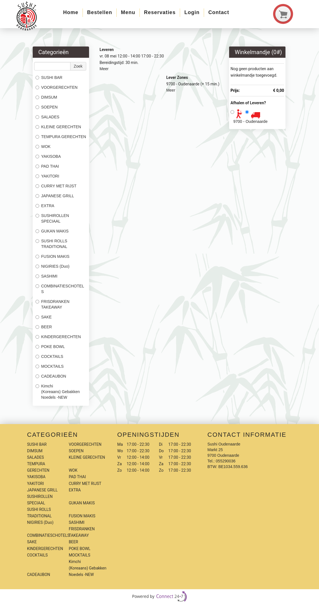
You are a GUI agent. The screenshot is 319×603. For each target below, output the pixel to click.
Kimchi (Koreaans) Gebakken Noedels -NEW (58, 392)
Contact (218, 12)
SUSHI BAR (49, 77)
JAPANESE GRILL (55, 196)
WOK (43, 146)
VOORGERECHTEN (56, 87)
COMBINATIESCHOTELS (60, 289)
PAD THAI (47, 166)
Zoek (78, 66)
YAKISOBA (48, 156)
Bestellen (99, 12)
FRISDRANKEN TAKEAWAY (52, 304)
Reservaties (160, 12)
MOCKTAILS (50, 366)
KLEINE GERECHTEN (58, 127)
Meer (103, 68)
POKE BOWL (50, 346)
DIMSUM (46, 97)
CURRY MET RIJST (56, 186)
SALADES (47, 117)
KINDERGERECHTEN (58, 336)
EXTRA (45, 205)
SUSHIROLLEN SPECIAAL (52, 218)
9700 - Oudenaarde (250, 121)
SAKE (44, 317)
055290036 (226, 461)
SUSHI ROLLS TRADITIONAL (51, 244)
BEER (44, 327)
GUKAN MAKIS (52, 231)
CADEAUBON (51, 376)
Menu (128, 12)
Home (70, 12)
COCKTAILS (49, 356)
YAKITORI (47, 176)
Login (192, 12)
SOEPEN (46, 107)
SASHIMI (46, 276)
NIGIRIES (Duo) (52, 266)
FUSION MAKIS (52, 256)
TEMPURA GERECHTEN (61, 136)
